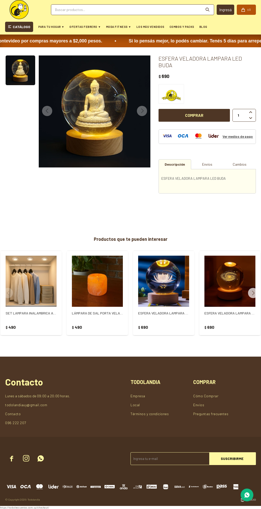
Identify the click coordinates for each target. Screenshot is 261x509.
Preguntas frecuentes (210, 414)
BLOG (203, 26)
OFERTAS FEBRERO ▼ (85, 26)
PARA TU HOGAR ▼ (51, 26)
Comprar (194, 115)
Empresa (137, 396)
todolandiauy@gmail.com (26, 405)
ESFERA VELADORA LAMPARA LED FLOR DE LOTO (163, 313)
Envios (198, 405)
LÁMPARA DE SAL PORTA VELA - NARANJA (97, 313)
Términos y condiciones (149, 414)
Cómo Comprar (205, 396)
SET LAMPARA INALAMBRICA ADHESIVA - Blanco (31, 313)
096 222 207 (15, 423)
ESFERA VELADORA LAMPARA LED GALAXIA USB (229, 313)
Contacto (13, 414)
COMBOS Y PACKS (181, 26)
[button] (255, 293)
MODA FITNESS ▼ (118, 26)
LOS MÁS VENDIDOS (150, 26)
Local (135, 405)
